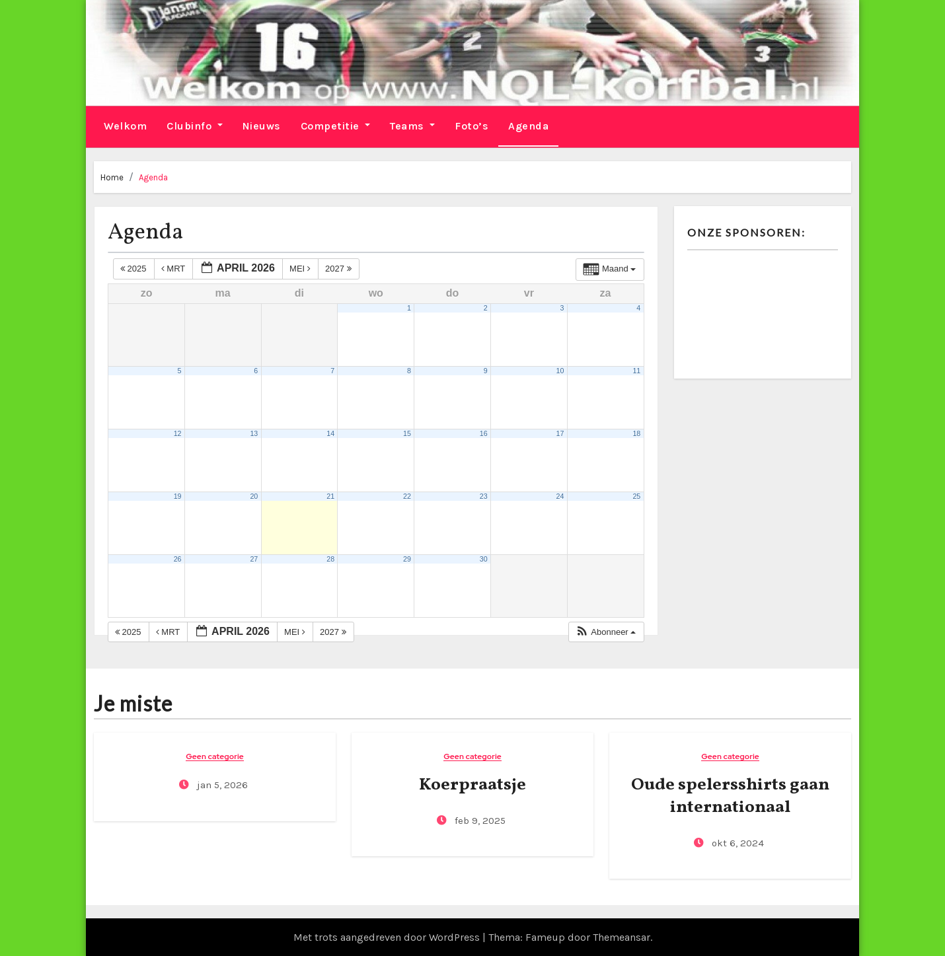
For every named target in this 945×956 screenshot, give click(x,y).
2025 (134, 268)
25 (636, 495)
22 (407, 495)
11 (636, 370)
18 (636, 433)
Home (112, 176)
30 (484, 558)
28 (330, 558)
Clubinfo (195, 125)
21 (330, 495)
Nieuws (262, 125)
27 (254, 558)
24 (560, 495)
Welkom (125, 125)
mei (301, 268)
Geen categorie (215, 756)
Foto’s (471, 125)
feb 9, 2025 (479, 820)
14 (330, 433)
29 (407, 558)
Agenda (528, 125)
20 (254, 495)
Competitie (336, 125)
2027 (339, 268)
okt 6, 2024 (736, 842)
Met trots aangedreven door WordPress (387, 936)
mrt (174, 268)
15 (407, 433)
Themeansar (621, 936)
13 (254, 433)
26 (178, 558)
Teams (412, 125)
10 (560, 370)
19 (178, 495)
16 (484, 433)
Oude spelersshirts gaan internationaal (730, 795)
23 (484, 495)
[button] (605, 632)
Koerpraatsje (472, 784)
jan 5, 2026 (221, 784)
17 (560, 433)
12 (178, 433)
